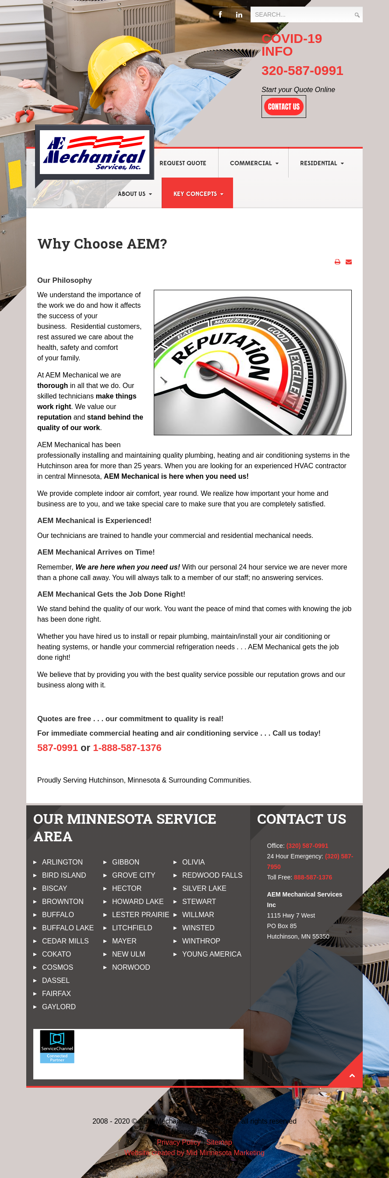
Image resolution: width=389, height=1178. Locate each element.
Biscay (54, 888)
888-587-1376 (313, 877)
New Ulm (128, 954)
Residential (318, 163)
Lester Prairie (141, 914)
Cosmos (57, 967)
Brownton (63, 901)
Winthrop (201, 941)
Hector (126, 888)
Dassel (56, 980)
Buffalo (58, 914)
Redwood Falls (212, 875)
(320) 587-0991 (307, 845)
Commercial (251, 163)
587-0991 (57, 747)
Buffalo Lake (68, 928)
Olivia (193, 862)
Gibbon (125, 862)
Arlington (62, 862)
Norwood (131, 967)
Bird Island (64, 875)
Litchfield (132, 928)
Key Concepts (195, 194)
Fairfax (56, 993)
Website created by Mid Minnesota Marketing (194, 1153)
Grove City (134, 875)
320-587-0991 (302, 70)
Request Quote (182, 163)
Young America (211, 954)
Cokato (56, 954)
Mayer (124, 941)
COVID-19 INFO (292, 44)
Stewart (199, 901)
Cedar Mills (65, 941)
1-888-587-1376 (127, 747)
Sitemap (219, 1142)
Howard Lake (138, 901)
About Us (131, 194)
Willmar (198, 914)
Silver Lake (204, 888)
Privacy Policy (179, 1142)
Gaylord (59, 1007)
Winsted (198, 928)
